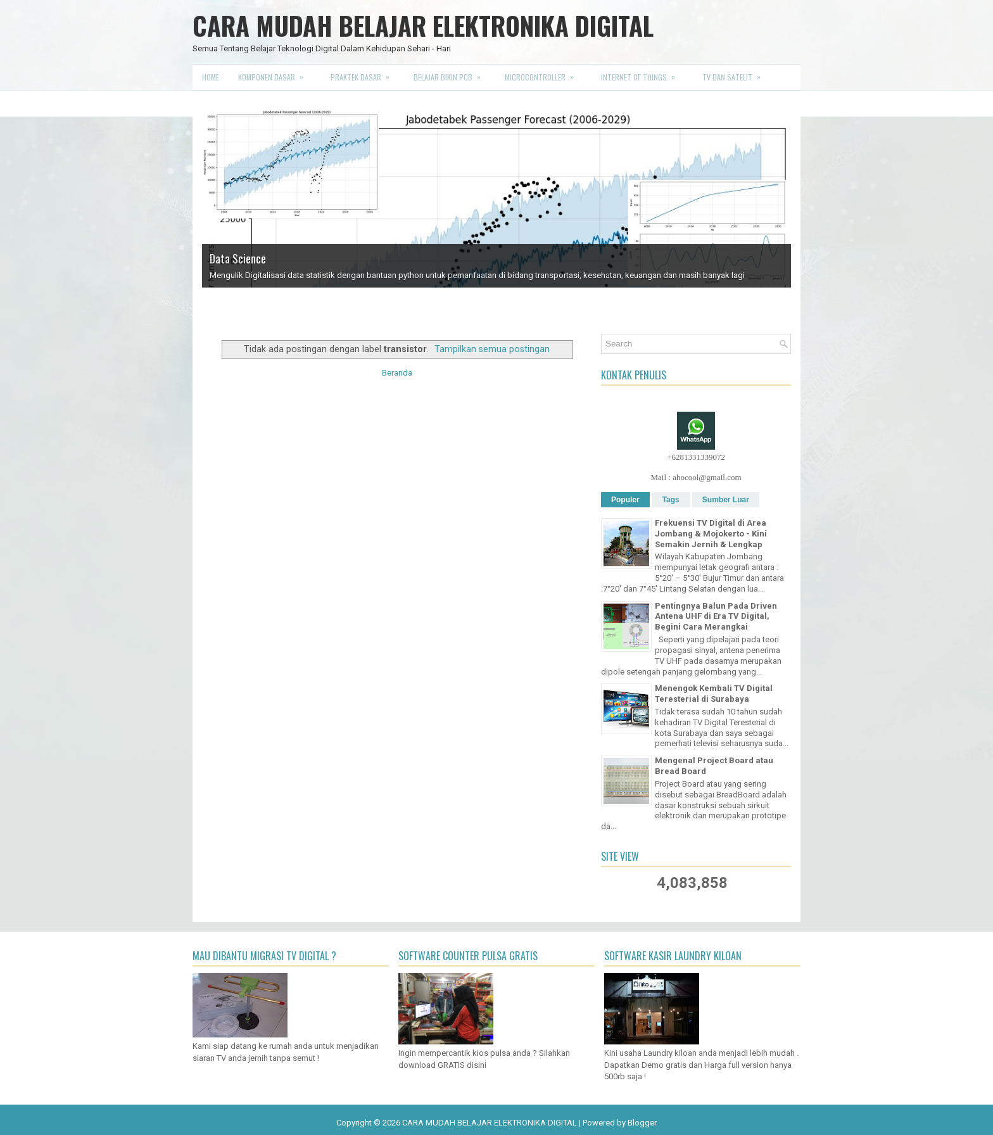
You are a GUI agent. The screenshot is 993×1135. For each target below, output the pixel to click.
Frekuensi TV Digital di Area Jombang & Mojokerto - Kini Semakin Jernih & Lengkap (711, 533)
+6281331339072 (696, 457)
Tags (671, 499)
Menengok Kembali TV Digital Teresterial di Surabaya (714, 693)
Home (210, 77)
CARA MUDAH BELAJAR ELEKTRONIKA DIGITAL (423, 25)
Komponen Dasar (275, 73)
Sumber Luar (725, 499)
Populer (625, 499)
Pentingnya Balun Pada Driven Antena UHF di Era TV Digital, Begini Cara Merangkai (716, 616)
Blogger (642, 1122)
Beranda (397, 372)
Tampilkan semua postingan (492, 349)
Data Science (238, 258)
